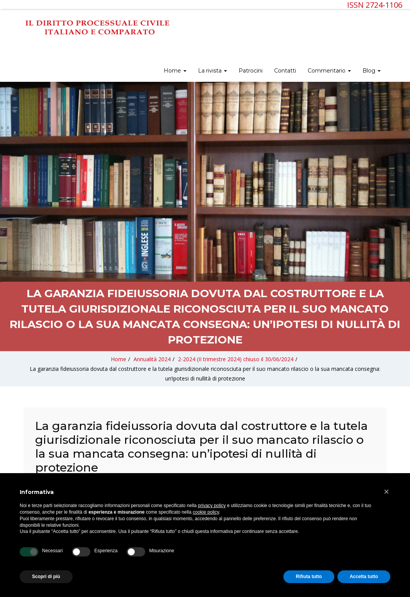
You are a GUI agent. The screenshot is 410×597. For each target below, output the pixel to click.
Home (175, 70)
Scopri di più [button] (46, 576)
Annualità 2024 (152, 359)
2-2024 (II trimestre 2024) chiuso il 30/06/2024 (235, 359)
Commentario (329, 70)
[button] (386, 491)
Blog (372, 70)
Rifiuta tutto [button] (309, 576)
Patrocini (251, 70)
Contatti (285, 70)
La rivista (212, 70)
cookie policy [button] (206, 512)
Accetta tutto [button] (364, 576)
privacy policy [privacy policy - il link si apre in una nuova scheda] (212, 505)
